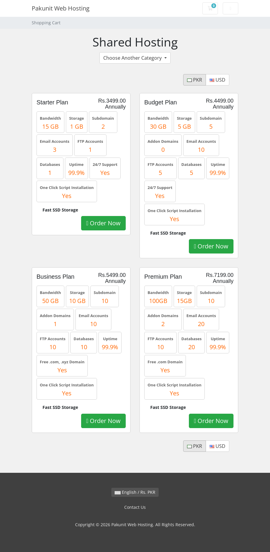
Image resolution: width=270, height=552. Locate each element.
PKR (194, 79)
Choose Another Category (133, 58)
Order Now (103, 223)
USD (217, 79)
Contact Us (135, 507)
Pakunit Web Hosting (61, 8)
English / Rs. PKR (135, 492)
